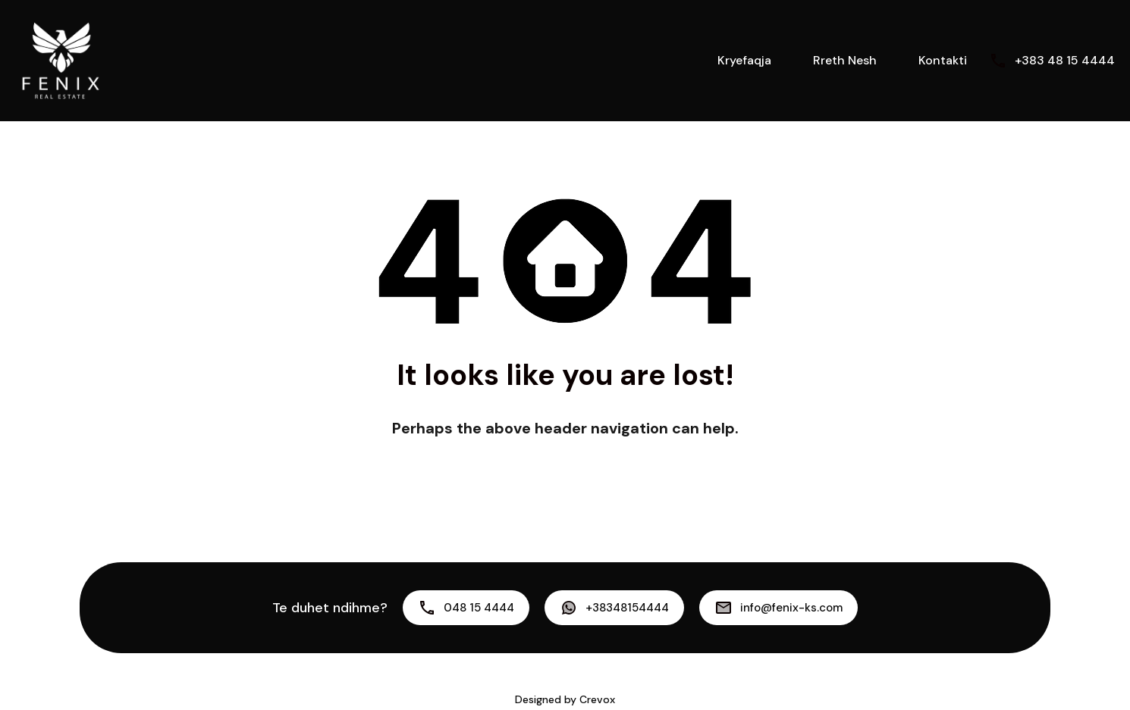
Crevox (597, 699)
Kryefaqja (744, 60)
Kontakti (942, 60)
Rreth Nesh (845, 60)
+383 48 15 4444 (1065, 60)
